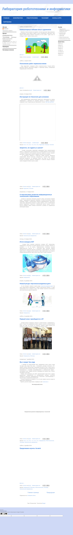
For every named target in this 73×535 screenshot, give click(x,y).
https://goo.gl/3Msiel (49, 102)
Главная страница (33, 492)
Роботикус (32, 355)
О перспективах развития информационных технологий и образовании (36, 195)
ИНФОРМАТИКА (18, 18)
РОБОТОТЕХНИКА (32, 18)
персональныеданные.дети (47, 286)
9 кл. (38, 144)
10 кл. (25, 144)
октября (60, 50)
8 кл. (35, 144)
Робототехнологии (50, 440)
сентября (60, 51)
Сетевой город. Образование (62, 33)
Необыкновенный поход (64, 38)
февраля (60, 53)
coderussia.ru (45, 381)
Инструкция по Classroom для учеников (34, 97)
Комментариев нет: (37, 90)
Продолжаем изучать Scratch (30, 448)
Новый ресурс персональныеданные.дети (35, 283)
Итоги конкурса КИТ (27, 242)
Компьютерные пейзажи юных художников (35, 29)
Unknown (6, 28)
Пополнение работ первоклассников (33, 63)
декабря (60, 46)
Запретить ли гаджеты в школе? (31, 148)
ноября (59, 48)
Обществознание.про (64, 37)
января (59, 45)
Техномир (22, 442)
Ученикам (47, 144)
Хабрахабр (61, 35)
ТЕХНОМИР (44, 18)
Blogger (43, 503)
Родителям (41, 144)
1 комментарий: (35, 57)
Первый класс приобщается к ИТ (32, 319)
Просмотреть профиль (7, 30)
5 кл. (28, 144)
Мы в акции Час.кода (27, 362)
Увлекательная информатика (30, 235)
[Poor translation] (5, 514)
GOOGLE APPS (56, 18)
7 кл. (33, 144)
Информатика (27, 277)
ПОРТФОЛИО (7, 22)
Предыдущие (51, 492)
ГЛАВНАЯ (6, 18)
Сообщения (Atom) (31, 495)
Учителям (51, 144)
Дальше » (22, 54)
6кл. (30, 144)
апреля (59, 43)
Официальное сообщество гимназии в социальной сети (64, 30)
